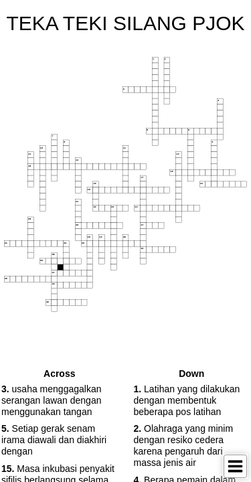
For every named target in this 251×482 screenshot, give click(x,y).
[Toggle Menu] (235, 466)
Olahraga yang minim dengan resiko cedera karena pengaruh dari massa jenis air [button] (184, 445)
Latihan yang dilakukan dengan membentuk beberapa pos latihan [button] (187, 400)
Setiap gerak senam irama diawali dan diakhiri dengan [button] (53, 440)
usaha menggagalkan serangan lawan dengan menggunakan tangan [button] (51, 400)
